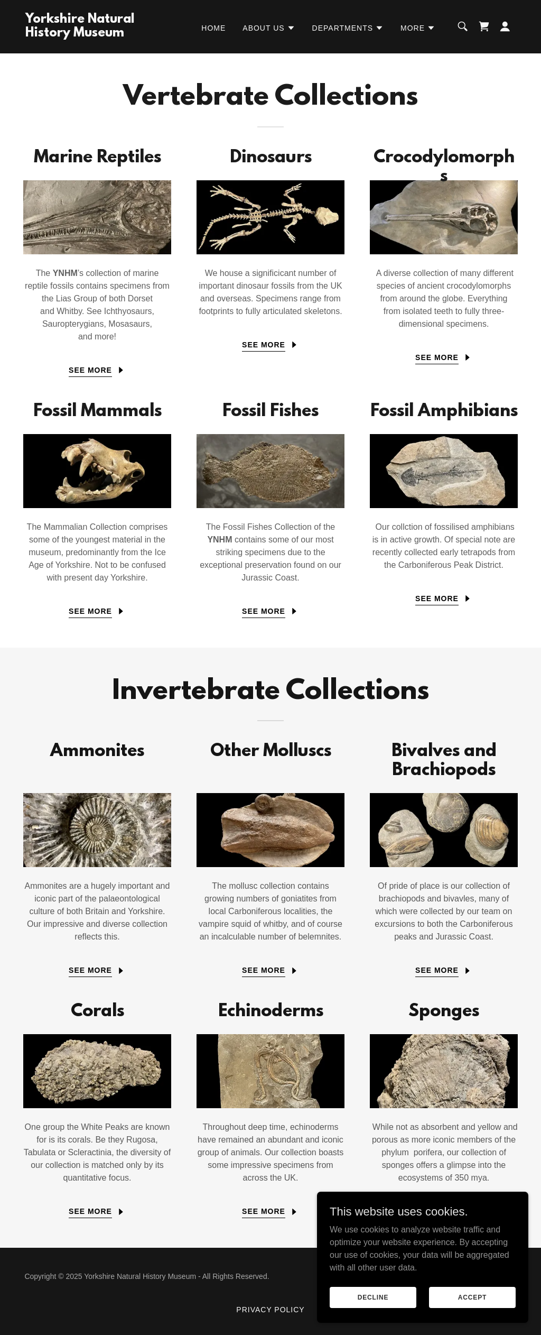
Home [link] (213, 28)
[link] (94, 33)
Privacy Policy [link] (270, 1309)
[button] (268, 28)
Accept (472, 1297)
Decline (373, 1297)
